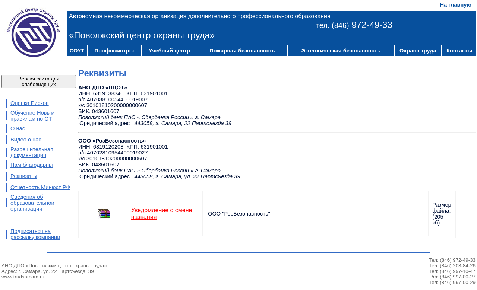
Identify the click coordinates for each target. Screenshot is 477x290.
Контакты (459, 51)
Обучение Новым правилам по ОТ (32, 116)
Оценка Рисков (29, 103)
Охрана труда (417, 51)
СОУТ (77, 51)
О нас (17, 128)
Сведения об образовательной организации (32, 203)
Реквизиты (23, 176)
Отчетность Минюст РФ (40, 187)
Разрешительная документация (31, 152)
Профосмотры (114, 51)
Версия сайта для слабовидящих (38, 81)
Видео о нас (25, 140)
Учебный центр (169, 51)
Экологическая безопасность (340, 51)
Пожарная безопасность (242, 51)
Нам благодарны (31, 165)
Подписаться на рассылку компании (35, 234)
